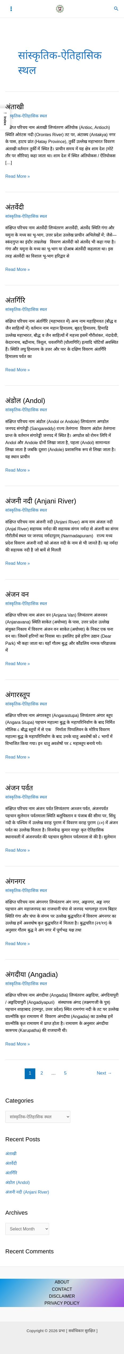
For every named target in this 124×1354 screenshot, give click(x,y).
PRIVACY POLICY (62, 1303)
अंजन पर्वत (19, 788)
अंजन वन (17, 594)
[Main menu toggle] (11, 9)
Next (104, 1073)
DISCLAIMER (62, 1296)
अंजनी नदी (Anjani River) (40, 501)
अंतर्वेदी (14, 207)
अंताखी (14, 107)
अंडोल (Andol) (25, 401)
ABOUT (62, 1282)
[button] (116, 8)
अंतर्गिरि (15, 300)
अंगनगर (15, 881)
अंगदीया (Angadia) (31, 974)
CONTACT (62, 1289)
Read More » (17, 176)
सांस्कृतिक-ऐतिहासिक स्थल (26, 116)
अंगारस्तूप (17, 695)
